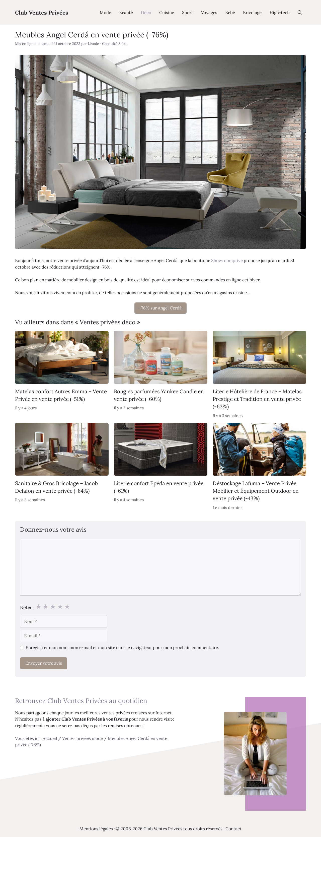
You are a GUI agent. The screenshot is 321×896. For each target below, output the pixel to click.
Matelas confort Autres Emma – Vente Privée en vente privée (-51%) (61, 395)
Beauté (126, 12)
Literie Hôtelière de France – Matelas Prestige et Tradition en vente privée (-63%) (257, 399)
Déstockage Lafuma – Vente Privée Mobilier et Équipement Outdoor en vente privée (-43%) (256, 491)
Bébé (230, 12)
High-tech (280, 12)
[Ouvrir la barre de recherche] (300, 12)
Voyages (209, 12)
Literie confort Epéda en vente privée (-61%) (158, 487)
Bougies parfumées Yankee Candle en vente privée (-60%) (159, 395)
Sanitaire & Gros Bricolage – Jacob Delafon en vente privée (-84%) (56, 487)
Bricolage (252, 12)
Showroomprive (227, 260)
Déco (146, 12)
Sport (187, 12)
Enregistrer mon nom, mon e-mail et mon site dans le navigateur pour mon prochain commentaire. (122, 647)
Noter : (27, 607)
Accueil (50, 738)
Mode (105, 12)
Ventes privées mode (82, 738)
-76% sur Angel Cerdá (160, 308)
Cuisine (166, 12)
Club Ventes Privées (41, 12)
